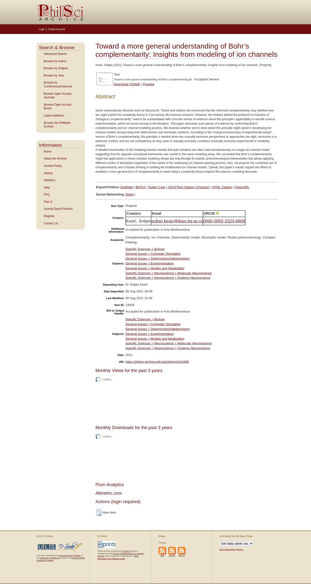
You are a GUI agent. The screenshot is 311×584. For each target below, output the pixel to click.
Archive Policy (53, 166)
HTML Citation (222, 187)
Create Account (56, 29)
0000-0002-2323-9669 (224, 221)
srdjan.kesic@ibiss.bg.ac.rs (177, 221)
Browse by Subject (56, 68)
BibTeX (141, 187)
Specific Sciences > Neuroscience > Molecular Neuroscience (168, 273)
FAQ (47, 194)
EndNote (127, 187)
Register (49, 216)
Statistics (49, 180)
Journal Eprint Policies (58, 209)
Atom (162, 555)
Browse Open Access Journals (57, 95)
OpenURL (242, 187)
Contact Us (51, 223)
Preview (148, 84)
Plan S (48, 201)
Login (42, 29)
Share (129, 194)
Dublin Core (156, 187)
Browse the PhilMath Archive (57, 124)
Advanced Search (55, 54)
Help (47, 187)
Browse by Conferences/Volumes (58, 84)
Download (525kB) (127, 84)
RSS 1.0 (172, 555)
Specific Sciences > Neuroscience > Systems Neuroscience (167, 277)
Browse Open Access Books (57, 106)
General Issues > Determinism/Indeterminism (157, 258)
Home (48, 151)
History (48, 173)
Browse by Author (55, 61)
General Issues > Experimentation (149, 263)
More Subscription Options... (231, 549)
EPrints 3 (127, 551)
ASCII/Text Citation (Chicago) (188, 187)
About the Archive (55, 158)
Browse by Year (54, 75)
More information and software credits (117, 557)
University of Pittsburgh (50, 558)
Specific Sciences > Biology (145, 249)
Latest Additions (54, 115)
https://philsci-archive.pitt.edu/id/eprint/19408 (157, 362)
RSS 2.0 (182, 555)
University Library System (69, 555)
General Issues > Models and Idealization (154, 268)
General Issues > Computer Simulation (153, 253)
